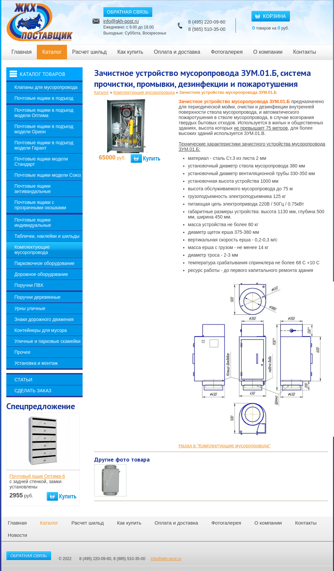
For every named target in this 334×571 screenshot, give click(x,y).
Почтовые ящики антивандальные (33, 188)
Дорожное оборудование (41, 274)
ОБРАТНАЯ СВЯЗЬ (127, 12)
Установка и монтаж (36, 363)
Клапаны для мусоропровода (46, 87)
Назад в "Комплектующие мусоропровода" (225, 445)
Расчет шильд (89, 52)
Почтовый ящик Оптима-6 (37, 476)
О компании (268, 52)
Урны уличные (30, 308)
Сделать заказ (33, 390)
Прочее (23, 352)
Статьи (24, 379)
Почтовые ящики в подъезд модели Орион (44, 129)
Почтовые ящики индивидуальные (33, 222)
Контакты (304, 52)
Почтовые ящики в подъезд (44, 98)
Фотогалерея (227, 52)
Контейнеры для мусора (41, 330)
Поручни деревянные (38, 297)
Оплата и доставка (177, 52)
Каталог (51, 52)
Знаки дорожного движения (44, 319)
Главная (22, 52)
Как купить (130, 52)
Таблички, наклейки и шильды (47, 236)
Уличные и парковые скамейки (48, 341)
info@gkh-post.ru (121, 21)
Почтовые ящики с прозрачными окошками (40, 205)
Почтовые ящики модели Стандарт (41, 161)
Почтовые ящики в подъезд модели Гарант (44, 145)
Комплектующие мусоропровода (32, 249)
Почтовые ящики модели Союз (48, 175)
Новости (17, 535)
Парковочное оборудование (45, 263)
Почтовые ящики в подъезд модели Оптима (44, 112)
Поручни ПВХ (29, 285)
